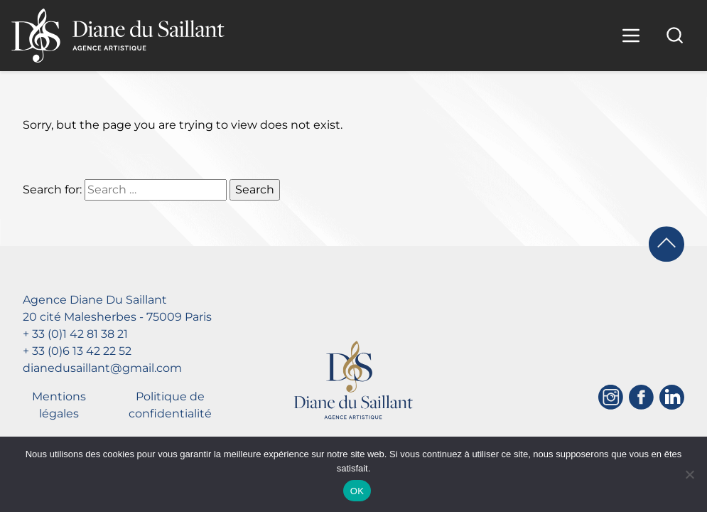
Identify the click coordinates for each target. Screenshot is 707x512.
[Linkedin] (671, 397)
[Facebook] (641, 397)
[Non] (689, 474)
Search (254, 189)
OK (357, 491)
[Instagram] (610, 397)
